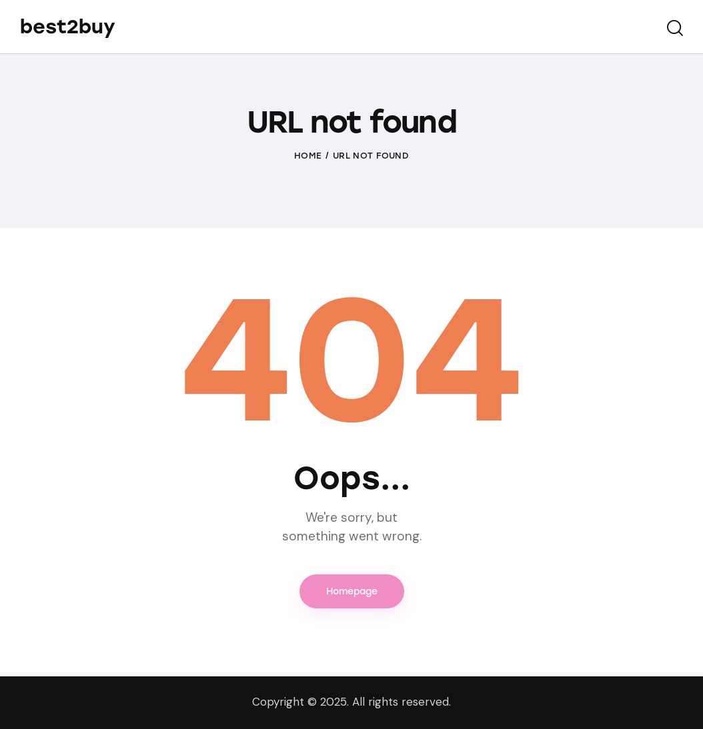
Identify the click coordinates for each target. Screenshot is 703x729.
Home (307, 156)
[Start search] (675, 28)
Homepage (352, 591)
